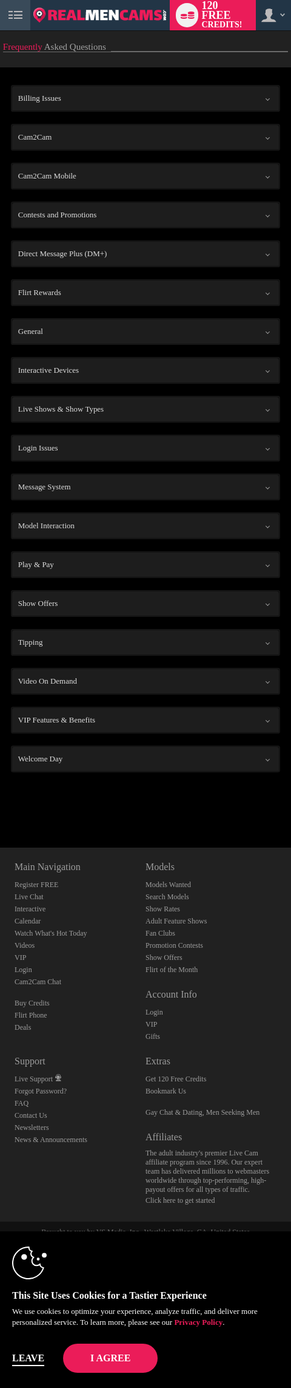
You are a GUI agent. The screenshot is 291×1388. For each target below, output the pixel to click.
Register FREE (36, 884)
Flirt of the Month (172, 969)
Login (23, 969)
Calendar (28, 921)
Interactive (30, 909)
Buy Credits (32, 1003)
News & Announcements (51, 1139)
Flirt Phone (31, 1015)
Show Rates (163, 909)
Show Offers (164, 957)
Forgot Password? (41, 1091)
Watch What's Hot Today (51, 933)
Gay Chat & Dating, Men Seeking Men (202, 1112)
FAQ (21, 1103)
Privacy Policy (198, 1322)
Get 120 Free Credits (176, 1079)
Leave (28, 1358)
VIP (20, 957)
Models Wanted (168, 884)
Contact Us (31, 1115)
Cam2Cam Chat (38, 982)
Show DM (0, 802)
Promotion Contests (174, 945)
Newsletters (32, 1127)
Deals (23, 1027)
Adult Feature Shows (176, 921)
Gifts (153, 1036)
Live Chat (29, 897)
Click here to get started (180, 1200)
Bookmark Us (166, 1091)
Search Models (167, 897)
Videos (25, 945)
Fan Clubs (160, 933)
